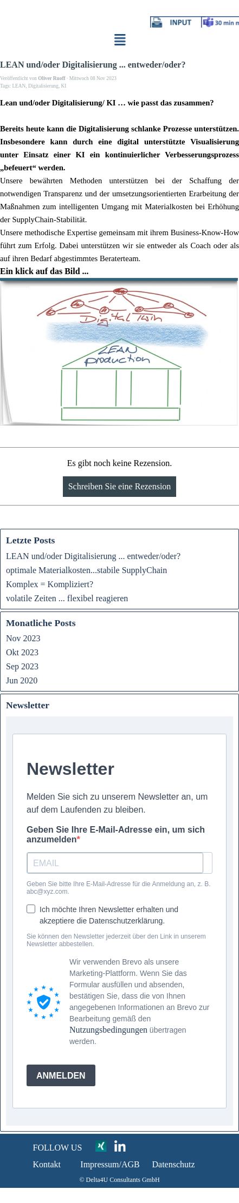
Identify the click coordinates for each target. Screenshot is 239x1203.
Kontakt (47, 1164)
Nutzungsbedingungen (108, 1029)
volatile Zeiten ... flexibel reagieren (67, 598)
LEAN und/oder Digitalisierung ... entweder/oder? (93, 556)
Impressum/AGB (109, 1164)
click (59, 57)
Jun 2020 (21, 680)
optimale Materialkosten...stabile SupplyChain (86, 570)
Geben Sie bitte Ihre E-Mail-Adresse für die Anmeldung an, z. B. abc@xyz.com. (119, 887)
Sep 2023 (22, 666)
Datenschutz (173, 1164)
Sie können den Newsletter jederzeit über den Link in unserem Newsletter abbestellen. (116, 940)
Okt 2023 (22, 652)
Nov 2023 (23, 638)
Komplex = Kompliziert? (49, 584)
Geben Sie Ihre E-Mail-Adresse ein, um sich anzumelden (116, 834)
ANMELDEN (61, 1075)
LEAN (18, 86)
